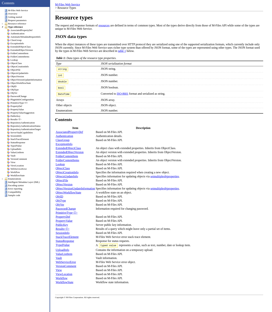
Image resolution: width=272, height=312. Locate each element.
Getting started (13, 17)
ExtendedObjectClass (68, 150)
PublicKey (62, 227)
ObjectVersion (64, 187)
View (59, 273)
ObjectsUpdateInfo (67, 179)
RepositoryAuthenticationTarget (24, 129)
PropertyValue (64, 223)
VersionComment (66, 269)
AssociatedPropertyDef (69, 134)
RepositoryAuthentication (21, 122)
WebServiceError (66, 265)
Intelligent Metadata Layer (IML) (22, 182)
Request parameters (16, 20)
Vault (59, 261)
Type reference (14, 26)
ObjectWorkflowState (68, 195)
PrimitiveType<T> (67, 215)
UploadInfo (62, 253)
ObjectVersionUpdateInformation (75, 191)
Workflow (61, 281)
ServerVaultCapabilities (20, 132)
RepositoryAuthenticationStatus (24, 126)
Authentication (64, 138)
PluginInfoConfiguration (20, 99)
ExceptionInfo (64, 146)
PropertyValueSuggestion (20, 112)
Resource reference (15, 23)
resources (103, 25)
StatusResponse (65, 243)
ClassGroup (63, 142)
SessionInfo (63, 235)
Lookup (60, 167)
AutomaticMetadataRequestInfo (24, 36)
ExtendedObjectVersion (70, 154)
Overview (11, 13)
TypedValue (63, 247)
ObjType (61, 203)
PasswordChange (66, 211)
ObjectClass (63, 171)
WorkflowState (64, 285)
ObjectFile (62, 183)
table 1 (122, 50)
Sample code (12, 195)
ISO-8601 (122, 95)
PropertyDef (63, 219)
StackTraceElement (67, 239)
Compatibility (13, 192)
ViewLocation (64, 277)
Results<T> (62, 231)
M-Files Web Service (67, 4)
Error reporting (13, 188)
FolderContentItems (67, 163)
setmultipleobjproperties (164, 179)
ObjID (59, 199)
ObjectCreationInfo (67, 175)
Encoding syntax (14, 185)
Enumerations (13, 178)
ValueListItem (64, 257)
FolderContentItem (67, 158)
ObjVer (60, 207)
